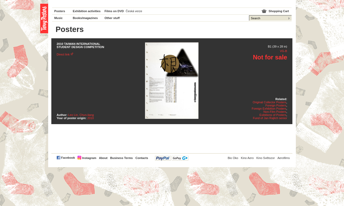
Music (58, 18)
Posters (59, 11)
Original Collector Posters (269, 102)
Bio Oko (233, 158)
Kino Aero (247, 158)
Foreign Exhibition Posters (269, 108)
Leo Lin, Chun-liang (81, 114)
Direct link (63, 54)
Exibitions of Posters (273, 114)
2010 (90, 118)
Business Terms (121, 158)
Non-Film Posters (274, 111)
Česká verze (134, 11)
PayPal (171, 158)
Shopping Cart (279, 11)
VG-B (283, 51)
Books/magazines (85, 18)
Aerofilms (283, 158)
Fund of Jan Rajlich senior (270, 118)
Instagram (89, 158)
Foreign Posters (275, 105)
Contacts (141, 158)
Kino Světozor (265, 158)
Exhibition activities (87, 11)
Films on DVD (114, 11)
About (103, 158)
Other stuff (112, 18)
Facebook (68, 157)
